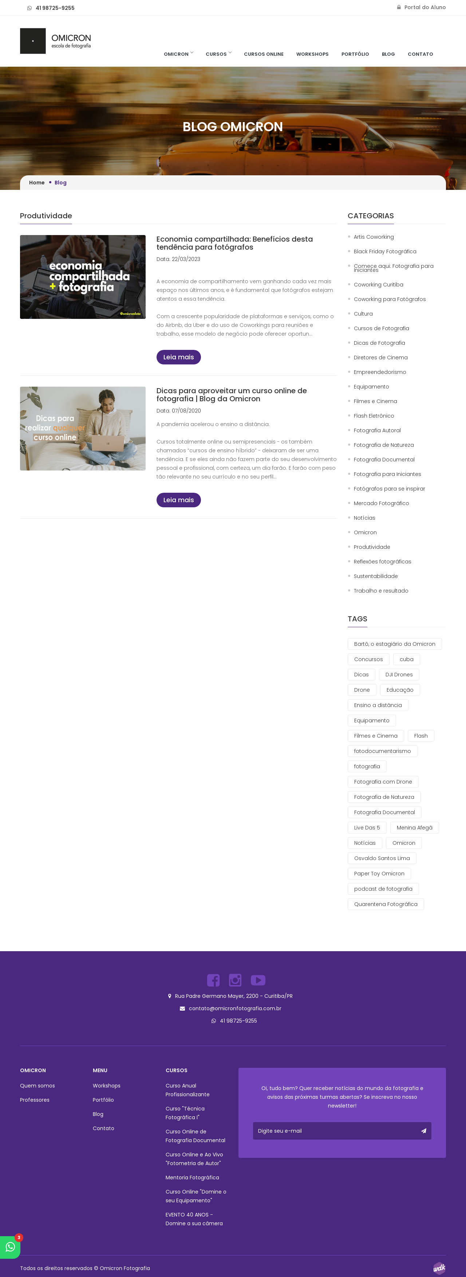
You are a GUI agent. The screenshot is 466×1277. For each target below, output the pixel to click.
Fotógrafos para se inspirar (389, 489)
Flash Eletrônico (374, 416)
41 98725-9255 (55, 8)
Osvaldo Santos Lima (382, 858)
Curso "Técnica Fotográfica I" (185, 1110)
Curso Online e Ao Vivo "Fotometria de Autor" (194, 1156)
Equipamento (371, 387)
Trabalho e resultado (381, 591)
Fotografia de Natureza (384, 445)
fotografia (367, 766)
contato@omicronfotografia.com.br (235, 1007)
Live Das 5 (367, 827)
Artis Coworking (374, 237)
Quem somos (37, 1082)
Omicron (178, 54)
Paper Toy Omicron (379, 873)
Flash (421, 735)
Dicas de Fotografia (379, 343)
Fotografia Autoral (377, 431)
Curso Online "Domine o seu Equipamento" (196, 1193)
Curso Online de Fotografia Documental (195, 1133)
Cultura (363, 314)
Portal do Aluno (421, 7)
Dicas (361, 674)
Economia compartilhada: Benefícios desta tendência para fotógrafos (235, 243)
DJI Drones (399, 674)
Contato (420, 54)
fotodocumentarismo (382, 751)
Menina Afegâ (415, 827)
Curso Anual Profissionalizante (188, 1087)
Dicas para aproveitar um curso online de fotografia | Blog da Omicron (232, 395)
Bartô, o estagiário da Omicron (394, 644)
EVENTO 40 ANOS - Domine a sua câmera (194, 1216)
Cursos (218, 54)
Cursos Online (264, 54)
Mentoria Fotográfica (192, 1174)
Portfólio (355, 54)
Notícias (364, 518)
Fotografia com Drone (383, 781)
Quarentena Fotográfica (386, 904)
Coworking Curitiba (378, 285)
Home (37, 182)
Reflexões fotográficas (382, 562)
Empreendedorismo (380, 372)
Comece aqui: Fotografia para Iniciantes (394, 268)
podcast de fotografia (383, 889)
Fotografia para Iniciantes (387, 474)
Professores (35, 1097)
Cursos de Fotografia (381, 329)
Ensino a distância (378, 705)
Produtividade (372, 547)
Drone (362, 690)
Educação (400, 690)
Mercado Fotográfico (381, 503)
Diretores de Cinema (381, 358)
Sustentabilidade (376, 576)
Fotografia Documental (384, 460)
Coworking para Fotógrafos (390, 299)
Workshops (312, 54)
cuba (407, 659)
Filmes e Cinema (375, 401)
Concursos (368, 659)
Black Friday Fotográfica (385, 252)
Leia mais (178, 357)
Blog (388, 54)
